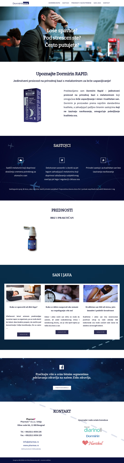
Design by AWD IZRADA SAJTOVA (21, 460)
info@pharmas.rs (31, 441)
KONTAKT (106, 3)
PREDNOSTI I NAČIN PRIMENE (81, 3)
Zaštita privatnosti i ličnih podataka (31, 449)
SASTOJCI (65, 3)
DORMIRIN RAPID (54, 3)
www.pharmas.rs (31, 445)
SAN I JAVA (97, 3)
